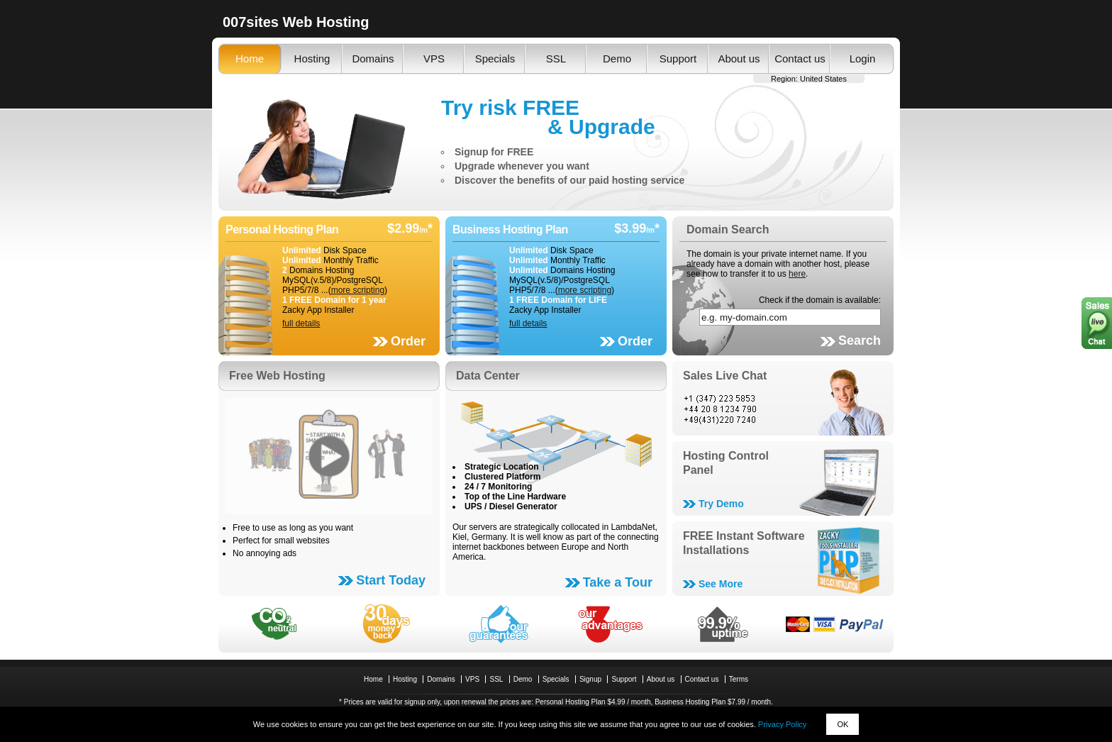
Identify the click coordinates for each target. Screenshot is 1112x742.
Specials (495, 58)
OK (842, 724)
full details (301, 323)
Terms (738, 679)
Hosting (312, 58)
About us (739, 58)
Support (678, 58)
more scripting (357, 290)
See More (721, 583)
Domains (373, 58)
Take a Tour (617, 582)
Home (249, 58)
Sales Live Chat (725, 376)
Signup (590, 679)
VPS (434, 58)
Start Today (391, 580)
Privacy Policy (782, 724)
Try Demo (721, 503)
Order (408, 341)
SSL (556, 58)
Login (863, 58)
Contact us (799, 58)
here (797, 274)
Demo (617, 58)
